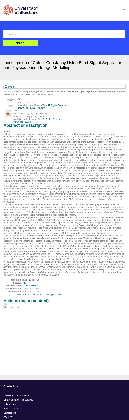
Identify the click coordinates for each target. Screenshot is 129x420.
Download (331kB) (22, 121)
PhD (24, 282)
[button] (5, 305)
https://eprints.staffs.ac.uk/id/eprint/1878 (41, 294)
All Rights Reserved (57, 105)
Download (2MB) (26, 108)
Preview (41, 108)
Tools (9, 86)
